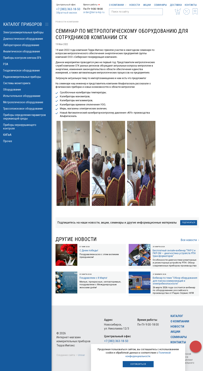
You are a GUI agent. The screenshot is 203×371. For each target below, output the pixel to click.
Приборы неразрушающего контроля (25, 126)
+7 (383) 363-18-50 (68, 9)
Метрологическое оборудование (25, 102)
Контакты (191, 4)
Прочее (25, 141)
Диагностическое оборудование (25, 38)
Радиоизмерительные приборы (25, 77)
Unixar (81, 355)
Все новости (190, 240)
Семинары (160, 4)
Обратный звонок (66, 12)
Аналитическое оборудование (25, 51)
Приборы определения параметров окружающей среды (25, 116)
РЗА (25, 64)
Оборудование (25, 89)
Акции (147, 4)
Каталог (176, 316)
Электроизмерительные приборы (25, 32)
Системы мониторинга (25, 83)
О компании (117, 4)
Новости (134, 4)
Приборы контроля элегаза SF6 (25, 58)
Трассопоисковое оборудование (25, 108)
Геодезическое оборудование (25, 70)
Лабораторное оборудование (25, 45)
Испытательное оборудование (25, 96)
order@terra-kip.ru (93, 12)
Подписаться (188, 223)
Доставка (176, 4)
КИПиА (25, 135)
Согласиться (138, 364)
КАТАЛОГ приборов (22, 24)
